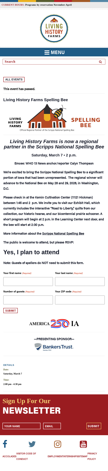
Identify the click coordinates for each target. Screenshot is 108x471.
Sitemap (82, 456)
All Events (14, 79)
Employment (55, 456)
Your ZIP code (68, 291)
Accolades (9, 456)
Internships (70, 456)
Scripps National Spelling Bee (63, 233)
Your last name (69, 273)
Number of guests (18, 291)
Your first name (17, 273)
